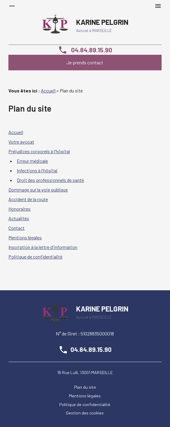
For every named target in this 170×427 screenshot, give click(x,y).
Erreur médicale (32, 161)
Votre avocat (21, 142)
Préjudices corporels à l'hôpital (39, 151)
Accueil (48, 90)
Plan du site (85, 387)
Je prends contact (85, 62)
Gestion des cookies (85, 412)
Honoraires (19, 209)
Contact (16, 228)
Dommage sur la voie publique (38, 189)
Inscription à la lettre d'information (42, 247)
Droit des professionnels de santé (50, 180)
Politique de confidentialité (35, 256)
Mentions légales (25, 237)
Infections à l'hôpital (37, 170)
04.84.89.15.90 (85, 50)
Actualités (18, 218)
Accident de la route (28, 199)
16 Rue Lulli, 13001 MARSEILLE (85, 372)
